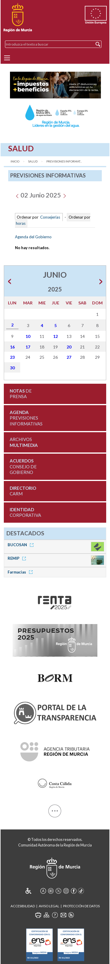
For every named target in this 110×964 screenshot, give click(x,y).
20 (69, 346)
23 (12, 357)
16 (12, 346)
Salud (33, 161)
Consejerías (50, 217)
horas (20, 223)
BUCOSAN (21, 544)
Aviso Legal (49, 906)
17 (28, 346)
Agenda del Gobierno (33, 236)
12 (55, 336)
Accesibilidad (23, 906)
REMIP (18, 558)
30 (12, 367)
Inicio (15, 161)
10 (28, 336)
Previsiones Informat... (64, 161)
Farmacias (21, 572)
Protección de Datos (81, 906)
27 (69, 357)
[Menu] (7, 58)
